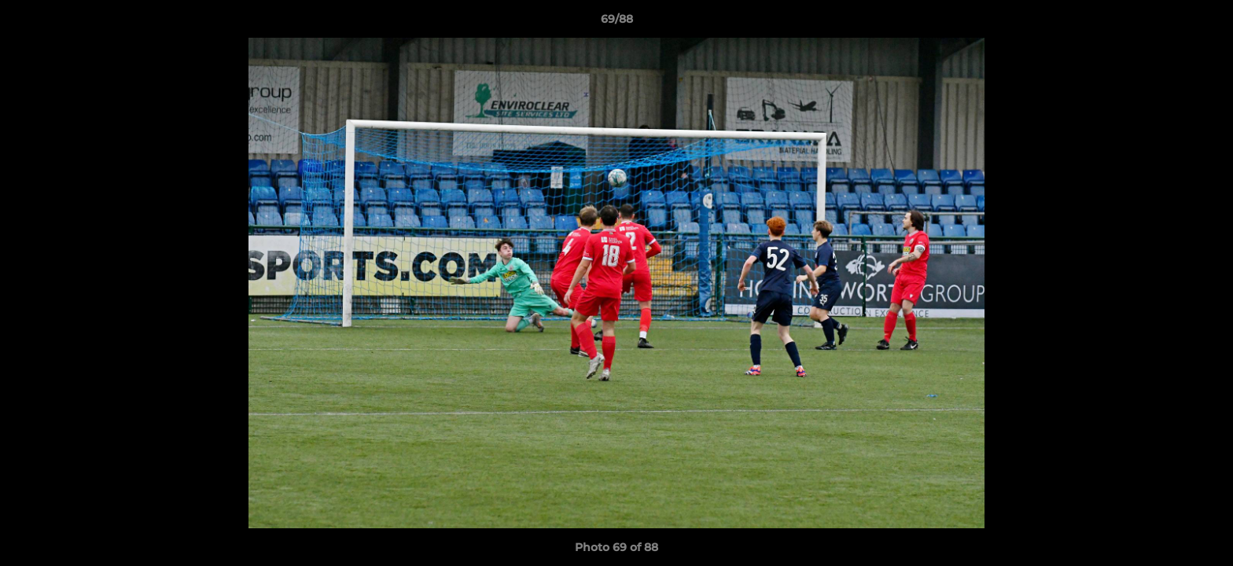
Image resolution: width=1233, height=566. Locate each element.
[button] (1204, 23)
